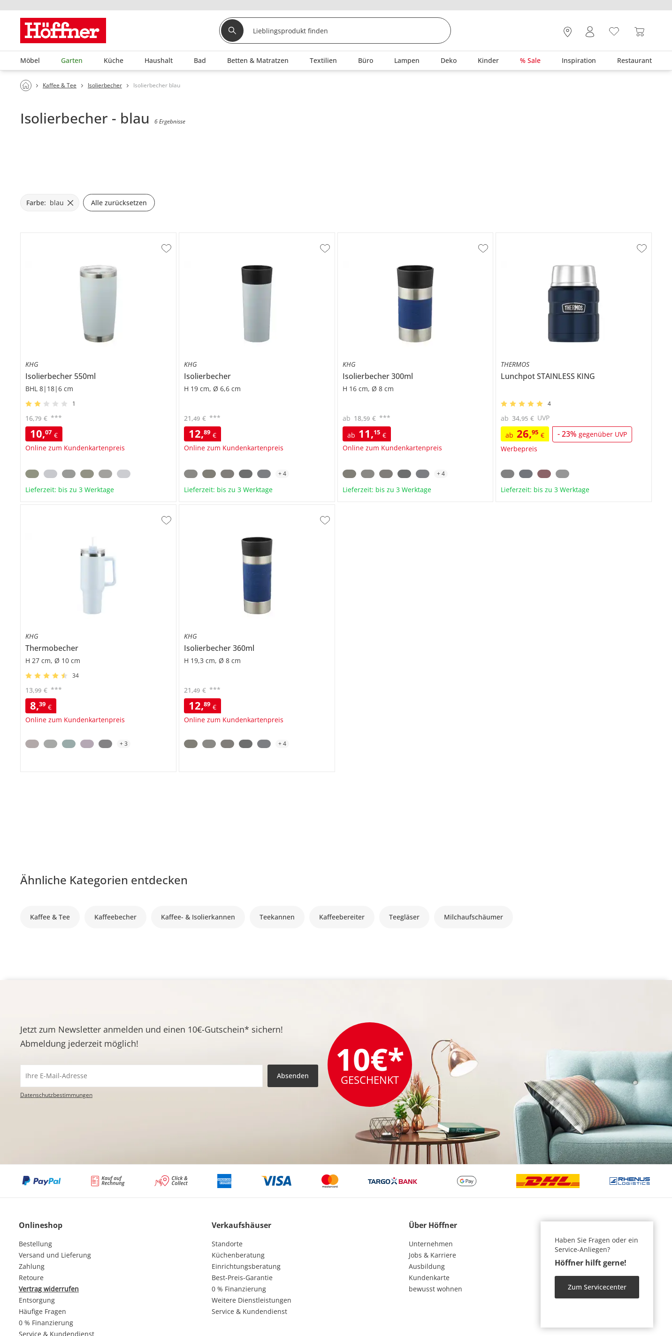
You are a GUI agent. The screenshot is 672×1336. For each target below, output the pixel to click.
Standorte (227, 1243)
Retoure (31, 1277)
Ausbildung (427, 1266)
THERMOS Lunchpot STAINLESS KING (554, 236)
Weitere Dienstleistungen (251, 1300)
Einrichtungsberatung (246, 1266)
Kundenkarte (429, 1277)
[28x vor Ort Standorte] (568, 31)
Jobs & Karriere (432, 1255)
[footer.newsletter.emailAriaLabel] (141, 1076)
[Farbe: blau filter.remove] (49, 202)
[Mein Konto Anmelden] (590, 31)
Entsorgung (37, 1300)
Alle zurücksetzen (119, 202)
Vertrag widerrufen (49, 1288)
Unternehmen (431, 1243)
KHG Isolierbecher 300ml (377, 236)
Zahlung (32, 1266)
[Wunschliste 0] (614, 30)
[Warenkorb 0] (639, 31)
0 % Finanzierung (46, 1322)
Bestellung (35, 1243)
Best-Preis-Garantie (242, 1277)
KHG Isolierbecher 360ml (218, 508)
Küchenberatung (238, 1255)
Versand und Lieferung (55, 1255)
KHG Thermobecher (52, 508)
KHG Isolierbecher (207, 236)
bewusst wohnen (435, 1288)
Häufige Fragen (42, 1311)
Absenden (293, 1075)
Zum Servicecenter (597, 1286)
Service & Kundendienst (249, 1311)
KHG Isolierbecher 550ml (60, 236)
